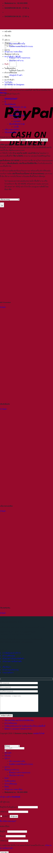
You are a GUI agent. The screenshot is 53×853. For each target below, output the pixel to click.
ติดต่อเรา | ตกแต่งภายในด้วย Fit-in (17, 732)
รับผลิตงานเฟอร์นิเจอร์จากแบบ (21, 46)
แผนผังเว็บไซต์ (38, 737)
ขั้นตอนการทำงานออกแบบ (19, 58)
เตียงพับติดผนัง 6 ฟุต (17, 124)
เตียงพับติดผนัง (10, 104)
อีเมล (2, 839)
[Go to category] (2, 204)
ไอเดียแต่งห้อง (10, 68)
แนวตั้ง (16, 110)
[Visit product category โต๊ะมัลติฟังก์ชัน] (26, 564)
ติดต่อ (6, 77)
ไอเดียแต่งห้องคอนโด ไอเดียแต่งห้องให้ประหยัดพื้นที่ (24, 729)
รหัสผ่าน (4, 815)
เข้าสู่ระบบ (14, 820)
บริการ (7, 40)
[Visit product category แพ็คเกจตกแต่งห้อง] (26, 462)
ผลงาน (7, 50)
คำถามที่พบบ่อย (10, 73)
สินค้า (6, 64)
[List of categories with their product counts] (10, 199)
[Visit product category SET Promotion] (26, 259)
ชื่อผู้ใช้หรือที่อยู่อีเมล (9, 810)
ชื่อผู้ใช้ (3, 835)
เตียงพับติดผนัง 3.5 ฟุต (17, 107)
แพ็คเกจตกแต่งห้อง (11, 130)
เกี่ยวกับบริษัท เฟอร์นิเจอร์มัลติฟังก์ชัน (19, 724)
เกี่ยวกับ (7, 36)
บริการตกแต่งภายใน (17, 44)
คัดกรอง (44, 140)
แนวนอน (16, 113)
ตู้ (5, 101)
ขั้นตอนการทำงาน (11, 54)
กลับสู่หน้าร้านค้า (15, 75)
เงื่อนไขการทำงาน (16, 779)
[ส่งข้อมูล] (5, 754)
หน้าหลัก (7, 31)
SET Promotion (10, 99)
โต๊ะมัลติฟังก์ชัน (10, 132)
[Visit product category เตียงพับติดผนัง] (26, 360)
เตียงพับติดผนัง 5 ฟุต (17, 115)
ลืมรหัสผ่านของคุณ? (8, 824)
